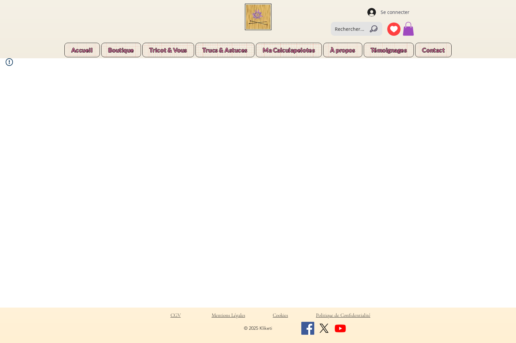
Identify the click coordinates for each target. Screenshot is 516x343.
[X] (324, 328)
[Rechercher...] (356, 29)
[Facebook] (307, 328)
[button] (408, 29)
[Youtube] (340, 328)
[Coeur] (394, 29)
